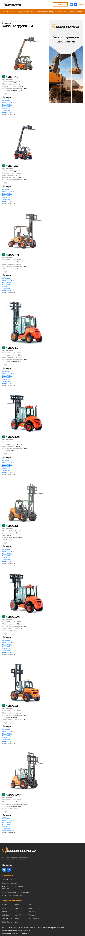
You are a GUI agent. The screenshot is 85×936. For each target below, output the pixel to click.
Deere (4, 912)
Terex (30, 908)
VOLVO (18, 915)
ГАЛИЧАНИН (33, 919)
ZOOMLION (7, 919)
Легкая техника (8, 12)
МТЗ (4, 908)
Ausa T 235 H (13, 165)
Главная (5, 21)
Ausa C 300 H (13, 616)
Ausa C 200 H (13, 437)
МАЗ (17, 905)
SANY (17, 919)
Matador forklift (8, 102)
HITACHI (5, 915)
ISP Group (6, 100)
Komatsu (19, 908)
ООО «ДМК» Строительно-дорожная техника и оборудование (8, 108)
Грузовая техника (25, 12)
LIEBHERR (32, 912)
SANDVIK (32, 915)
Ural (16, 922)
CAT (16, 912)
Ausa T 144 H (13, 76)
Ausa (38, 21)
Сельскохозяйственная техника (15, 892)
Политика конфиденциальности (16, 930)
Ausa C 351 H (13, 705)
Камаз (4, 905)
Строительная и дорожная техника (51, 12)
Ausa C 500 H (13, 794)
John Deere (7, 922)
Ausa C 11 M (12, 254)
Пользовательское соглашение (16, 933)
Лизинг (60, 4)
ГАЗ (29, 905)
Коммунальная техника (12, 896)
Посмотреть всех (8, 114)
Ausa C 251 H (13, 525)
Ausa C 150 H (13, 347)
